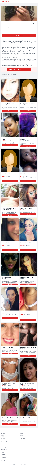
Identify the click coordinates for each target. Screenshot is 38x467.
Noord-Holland (22, 431)
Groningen (3, 438)
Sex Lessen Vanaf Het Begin (7, 347)
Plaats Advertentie (23, 446)
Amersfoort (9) (4, 457)
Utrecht (21, 435)
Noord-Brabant (4, 441)
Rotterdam (5, 4)
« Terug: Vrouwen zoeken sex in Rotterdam (9, 74)
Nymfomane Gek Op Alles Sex (26, 208)
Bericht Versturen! (19, 35)
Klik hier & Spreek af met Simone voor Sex (19, 69)
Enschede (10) (3, 455)
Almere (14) (3, 452)
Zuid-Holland (22, 438)
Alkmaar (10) (3, 454)
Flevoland (3, 433)
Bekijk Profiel (10, 110)
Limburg (2, 440)
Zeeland (21, 436)
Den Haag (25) (4, 447)
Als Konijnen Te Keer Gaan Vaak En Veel (10, 417)
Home (2, 4)
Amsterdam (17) (4, 450)
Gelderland (3, 436)
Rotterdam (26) (4, 446)
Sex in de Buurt (5, 1)
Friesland (2, 435)
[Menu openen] (36, 1)
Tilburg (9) (3, 460)
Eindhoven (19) (4, 449)
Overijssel (21, 433)
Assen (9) (3, 459)
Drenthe (2, 431)
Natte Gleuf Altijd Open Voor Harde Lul (9, 311)
